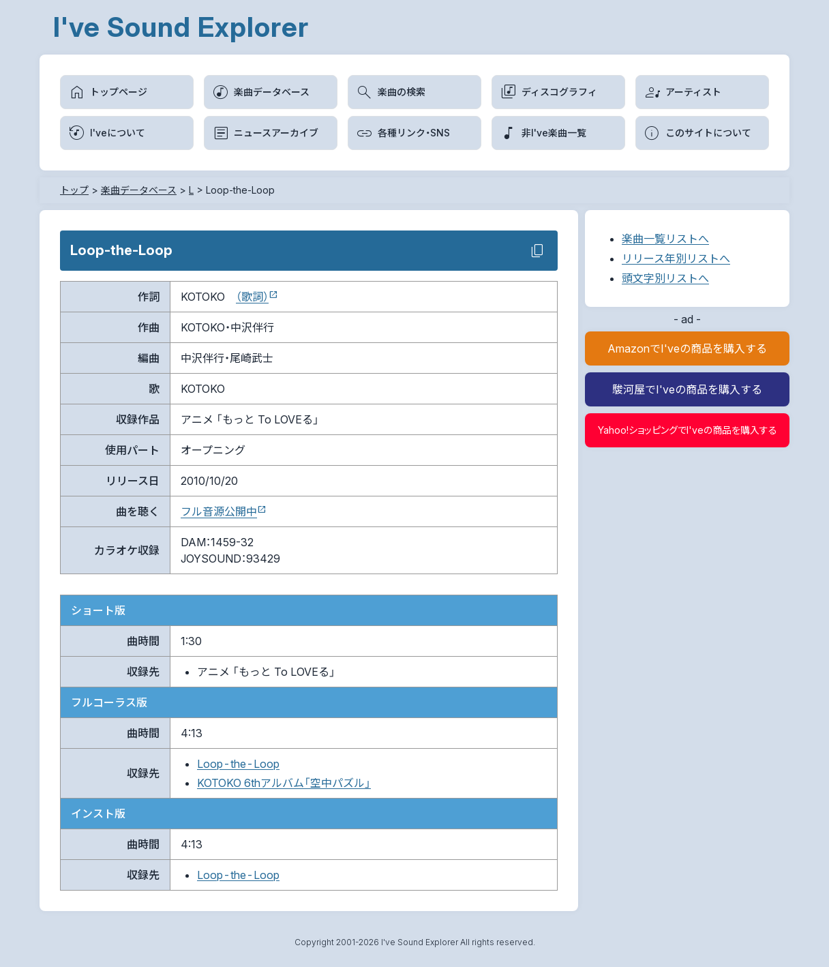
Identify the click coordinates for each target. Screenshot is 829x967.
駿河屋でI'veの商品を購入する (687, 389)
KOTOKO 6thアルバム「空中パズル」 (284, 783)
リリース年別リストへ (676, 258)
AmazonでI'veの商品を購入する (687, 348)
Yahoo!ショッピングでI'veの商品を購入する (687, 430)
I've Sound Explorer (181, 27)
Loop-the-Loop (238, 764)
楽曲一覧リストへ (665, 239)
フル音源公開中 (219, 511)
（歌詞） (252, 296)
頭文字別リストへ (665, 278)
